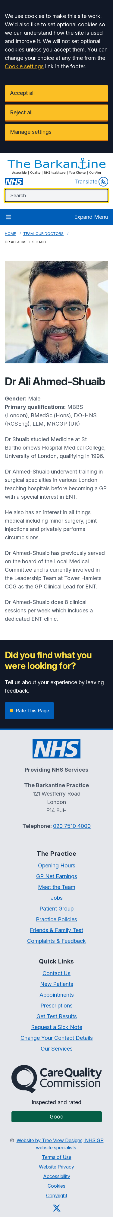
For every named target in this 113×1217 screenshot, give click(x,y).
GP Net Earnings (56, 876)
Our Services (57, 1048)
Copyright (56, 1195)
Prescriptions (56, 1005)
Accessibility (56, 1176)
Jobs (57, 898)
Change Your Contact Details (56, 1038)
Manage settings (31, 132)
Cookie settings (24, 66)
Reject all (21, 112)
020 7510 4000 (72, 826)
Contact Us (56, 973)
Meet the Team (56, 887)
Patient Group (56, 908)
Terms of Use (56, 1157)
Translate (91, 181)
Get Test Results (56, 1016)
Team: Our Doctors (43, 233)
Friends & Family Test (56, 930)
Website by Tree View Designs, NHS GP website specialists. (60, 1144)
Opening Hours (56, 865)
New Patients (56, 984)
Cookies (56, 1186)
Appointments (56, 995)
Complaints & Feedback (56, 941)
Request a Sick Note (56, 1027)
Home (10, 233)
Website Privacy (56, 1167)
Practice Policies (56, 919)
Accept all (22, 93)
